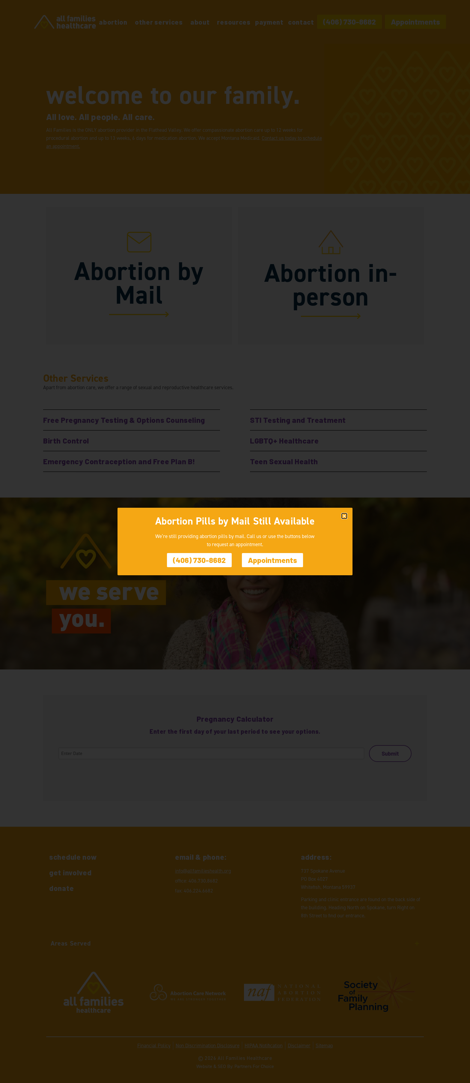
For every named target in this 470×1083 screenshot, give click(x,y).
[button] (344, 516)
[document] (235, 541)
